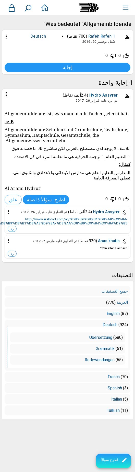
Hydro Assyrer (103, 95)
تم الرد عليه (109, 100)
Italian (116, 399)
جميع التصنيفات (115, 291)
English (113, 313)
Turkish (113, 410)
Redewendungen (100, 359)
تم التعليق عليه (56, 212)
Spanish (115, 388)
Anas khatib (109, 240)
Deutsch (38, 36)
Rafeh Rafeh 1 (101, 36)
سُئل (111, 41)
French (114, 376)
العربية (122, 302)
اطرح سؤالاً (114, 460)
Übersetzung (100, 337)
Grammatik (105, 348)
